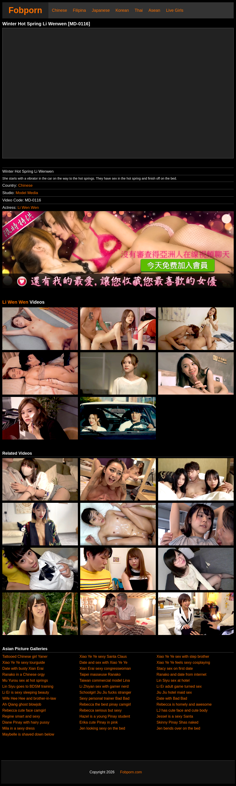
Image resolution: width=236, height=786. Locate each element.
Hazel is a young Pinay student (105, 716)
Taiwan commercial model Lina (105, 680)
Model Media (27, 193)
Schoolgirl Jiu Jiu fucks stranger (105, 692)
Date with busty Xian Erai (23, 668)
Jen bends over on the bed (178, 728)
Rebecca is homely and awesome (184, 704)
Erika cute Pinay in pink (99, 722)
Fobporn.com (131, 772)
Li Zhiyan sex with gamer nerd (104, 686)
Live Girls (174, 10)
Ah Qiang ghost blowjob (21, 704)
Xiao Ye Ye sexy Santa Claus (103, 656)
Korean (122, 10)
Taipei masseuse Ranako (100, 674)
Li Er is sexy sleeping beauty (25, 692)
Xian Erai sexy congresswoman (105, 668)
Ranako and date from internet (181, 674)
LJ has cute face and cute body (181, 710)
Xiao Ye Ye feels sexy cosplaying (183, 662)
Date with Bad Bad (171, 698)
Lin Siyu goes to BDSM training (27, 686)
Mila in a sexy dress (18, 728)
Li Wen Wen (28, 207)
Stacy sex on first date (174, 668)
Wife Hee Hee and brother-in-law (29, 698)
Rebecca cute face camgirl (24, 710)
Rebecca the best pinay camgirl (105, 704)
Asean (154, 10)
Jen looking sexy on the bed (102, 728)
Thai (139, 10)
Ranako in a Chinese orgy (23, 674)
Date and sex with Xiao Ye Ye (103, 662)
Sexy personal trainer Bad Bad (105, 698)
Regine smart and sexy (21, 716)
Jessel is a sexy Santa (174, 716)
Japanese (101, 10)
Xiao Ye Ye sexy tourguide (23, 662)
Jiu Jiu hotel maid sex (174, 692)
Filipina (79, 10)
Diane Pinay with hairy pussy (26, 722)
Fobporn (25, 10)
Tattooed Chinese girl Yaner (24, 656)
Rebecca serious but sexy (101, 710)
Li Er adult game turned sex (179, 686)
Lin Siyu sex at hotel (172, 680)
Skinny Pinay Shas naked (177, 722)
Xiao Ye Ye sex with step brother (182, 656)
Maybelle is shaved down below (28, 734)
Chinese (59, 10)
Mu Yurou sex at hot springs (25, 680)
